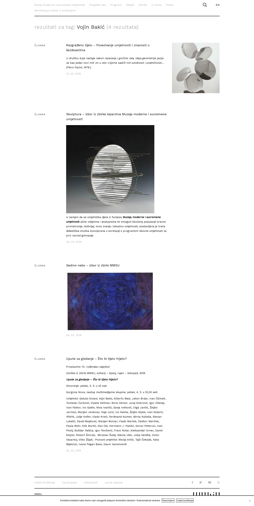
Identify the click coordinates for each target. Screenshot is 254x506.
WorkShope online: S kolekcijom (55, 10)
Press (169, 5)
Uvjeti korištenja (44, 482)
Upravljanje (69, 482)
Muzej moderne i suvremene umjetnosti (59, 5)
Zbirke (143, 5)
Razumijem (168, 500)
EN (218, 5)
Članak (40, 45)
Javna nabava (114, 482)
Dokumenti (91, 482)
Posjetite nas (97, 5)
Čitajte (130, 5)
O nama (157, 5)
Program (116, 5)
